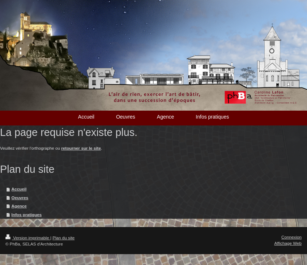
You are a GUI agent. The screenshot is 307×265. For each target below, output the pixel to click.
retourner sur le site (81, 148)
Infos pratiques (27, 214)
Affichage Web (288, 243)
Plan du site (63, 237)
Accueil (19, 189)
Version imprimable (27, 237)
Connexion (291, 237)
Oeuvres (20, 197)
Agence (19, 206)
